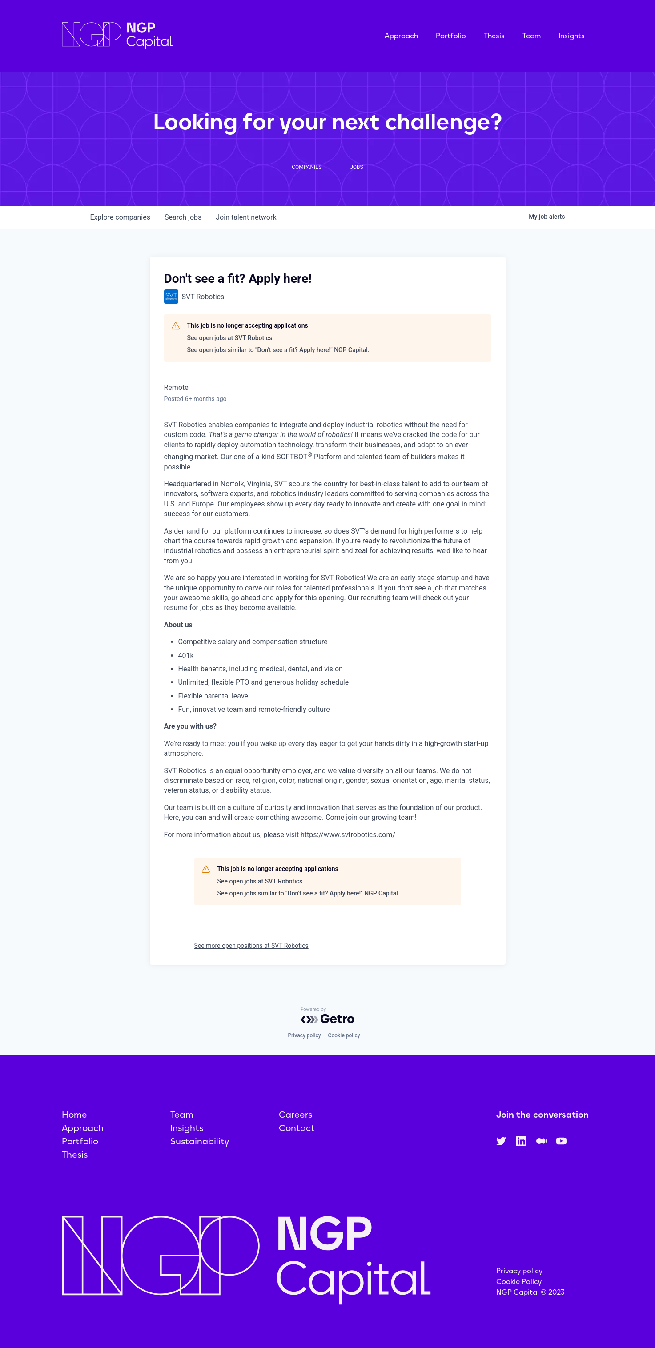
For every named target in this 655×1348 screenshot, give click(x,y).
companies (120, 217)
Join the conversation (542, 1114)
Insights (572, 35)
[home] (162, 35)
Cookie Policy (519, 1281)
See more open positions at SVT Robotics (251, 945)
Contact (297, 1128)
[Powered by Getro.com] (327, 1015)
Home (74, 1114)
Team (531, 35)
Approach (401, 35)
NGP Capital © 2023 (530, 1292)
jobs (183, 217)
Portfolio (451, 35)
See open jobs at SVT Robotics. (230, 337)
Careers (295, 1114)
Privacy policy (304, 1035)
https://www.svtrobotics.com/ (348, 834)
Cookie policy (344, 1035)
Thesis (494, 35)
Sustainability (199, 1141)
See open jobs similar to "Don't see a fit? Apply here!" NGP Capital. (278, 349)
